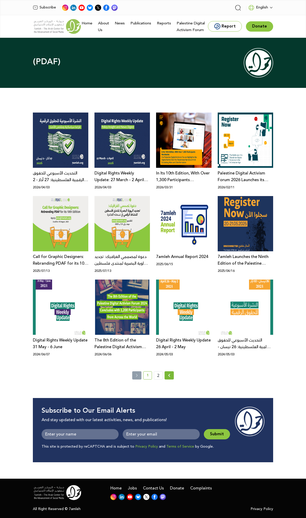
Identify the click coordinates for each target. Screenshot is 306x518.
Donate (177, 488)
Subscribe (44, 7)
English (258, 8)
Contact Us (153, 488)
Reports (164, 23)
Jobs (132, 488)
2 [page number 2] (158, 375)
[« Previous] (136, 375)
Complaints (201, 488)
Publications (140, 23)
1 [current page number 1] (149, 376)
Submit (217, 434)
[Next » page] (169, 375)
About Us (103, 26)
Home (87, 23)
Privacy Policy (146, 446)
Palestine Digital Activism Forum (191, 26)
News (120, 23)
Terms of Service (180, 446)
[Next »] (169, 375)
